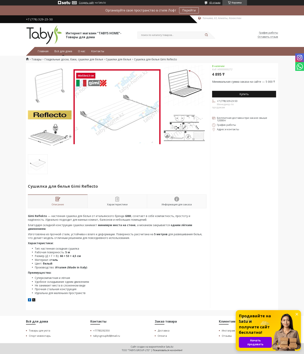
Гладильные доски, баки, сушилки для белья (73, 59)
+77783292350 (101, 330)
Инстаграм (228, 330)
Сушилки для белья (118, 59)
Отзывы (227, 336)
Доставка (163, 330)
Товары (36, 59)
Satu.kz (169, 346)
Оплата (162, 336)
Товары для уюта (39, 330)
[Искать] (206, 35)
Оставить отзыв (268, 37)
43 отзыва (214, 2)
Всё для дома (63, 51)
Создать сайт (86, 2)
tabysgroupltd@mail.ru (106, 336)
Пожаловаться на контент (167, 350)
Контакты (97, 51)
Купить (244, 94)
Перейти (189, 10)
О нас (81, 51)
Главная (43, 51)
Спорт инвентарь (40, 336)
